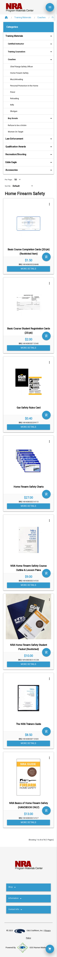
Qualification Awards (29, 147)
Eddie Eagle (29, 162)
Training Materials (22, 17)
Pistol (12, 92)
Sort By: (8, 186)
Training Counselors (30, 52)
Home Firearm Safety (19, 73)
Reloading (14, 98)
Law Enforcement (29, 139)
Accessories (29, 170)
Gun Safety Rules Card (28, 408)
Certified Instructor (30, 44)
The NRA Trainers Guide (28, 724)
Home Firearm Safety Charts (29, 487)
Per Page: (8, 180)
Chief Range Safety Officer (21, 66)
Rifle (12, 105)
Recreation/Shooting (29, 154)
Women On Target (15, 131)
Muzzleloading (16, 79)
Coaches (41, 17)
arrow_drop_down (47, 36)
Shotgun (13, 111)
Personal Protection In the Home (24, 85)
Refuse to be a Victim (17, 125)
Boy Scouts (30, 118)
